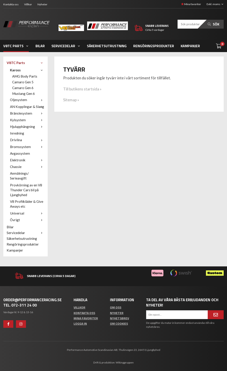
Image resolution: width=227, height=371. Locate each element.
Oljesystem (27, 100)
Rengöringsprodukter (153, 46)
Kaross (27, 70)
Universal (27, 213)
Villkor (28, 4)
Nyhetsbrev (119, 318)
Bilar (40, 46)
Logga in (80, 323)
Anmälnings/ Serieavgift (19, 175)
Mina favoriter (191, 4)
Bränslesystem (27, 113)
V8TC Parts (16, 46)
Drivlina (27, 140)
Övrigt (27, 220)
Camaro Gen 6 (22, 88)
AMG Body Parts (24, 76)
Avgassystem (20, 153)
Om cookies (119, 323)
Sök (213, 24)
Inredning (17, 133)
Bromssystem (27, 147)
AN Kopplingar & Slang (27, 107)
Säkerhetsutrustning (107, 46)
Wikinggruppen (125, 362)
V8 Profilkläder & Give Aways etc (26, 203)
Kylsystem (27, 120)
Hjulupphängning (27, 127)
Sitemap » (71, 100)
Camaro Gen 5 (22, 82)
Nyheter (42, 4)
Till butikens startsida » (82, 89)
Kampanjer (190, 46)
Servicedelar (65, 46)
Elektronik (27, 160)
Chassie (27, 167)
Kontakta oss (11, 4)
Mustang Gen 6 (23, 94)
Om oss (115, 307)
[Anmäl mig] (216, 314)
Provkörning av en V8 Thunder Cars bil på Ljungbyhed (26, 190)
